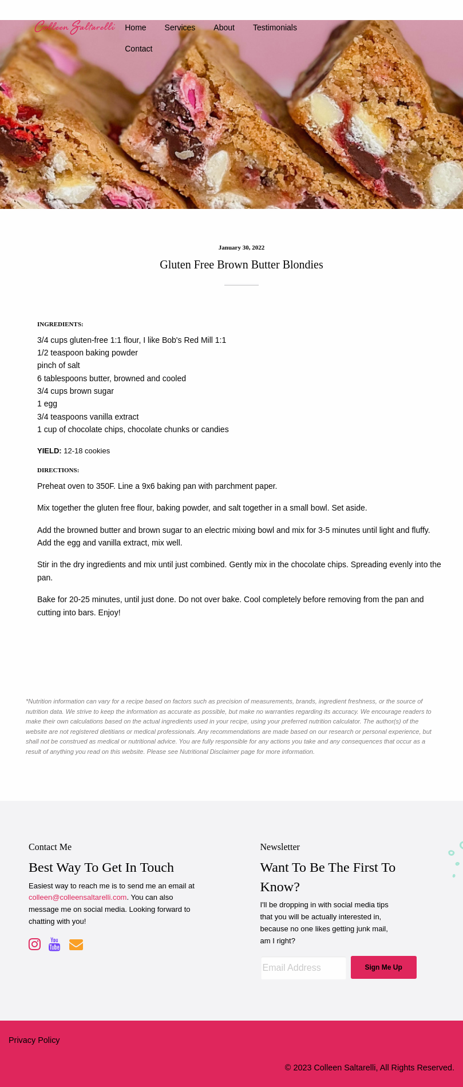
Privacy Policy (34, 1040)
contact (138, 48)
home (135, 27)
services (180, 27)
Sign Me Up (383, 967)
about (224, 27)
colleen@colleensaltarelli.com (77, 897)
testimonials (275, 27)
